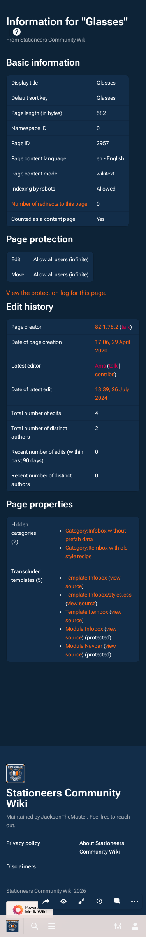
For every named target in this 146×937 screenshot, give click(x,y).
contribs (104, 374)
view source (81, 603)
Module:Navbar (83, 646)
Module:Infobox (84, 629)
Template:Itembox (86, 612)
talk (125, 327)
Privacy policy (23, 843)
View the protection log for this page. (56, 293)
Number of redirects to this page (49, 204)
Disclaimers (21, 866)
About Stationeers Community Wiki (101, 847)
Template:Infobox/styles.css (98, 595)
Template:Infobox (86, 577)
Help (17, 32)
